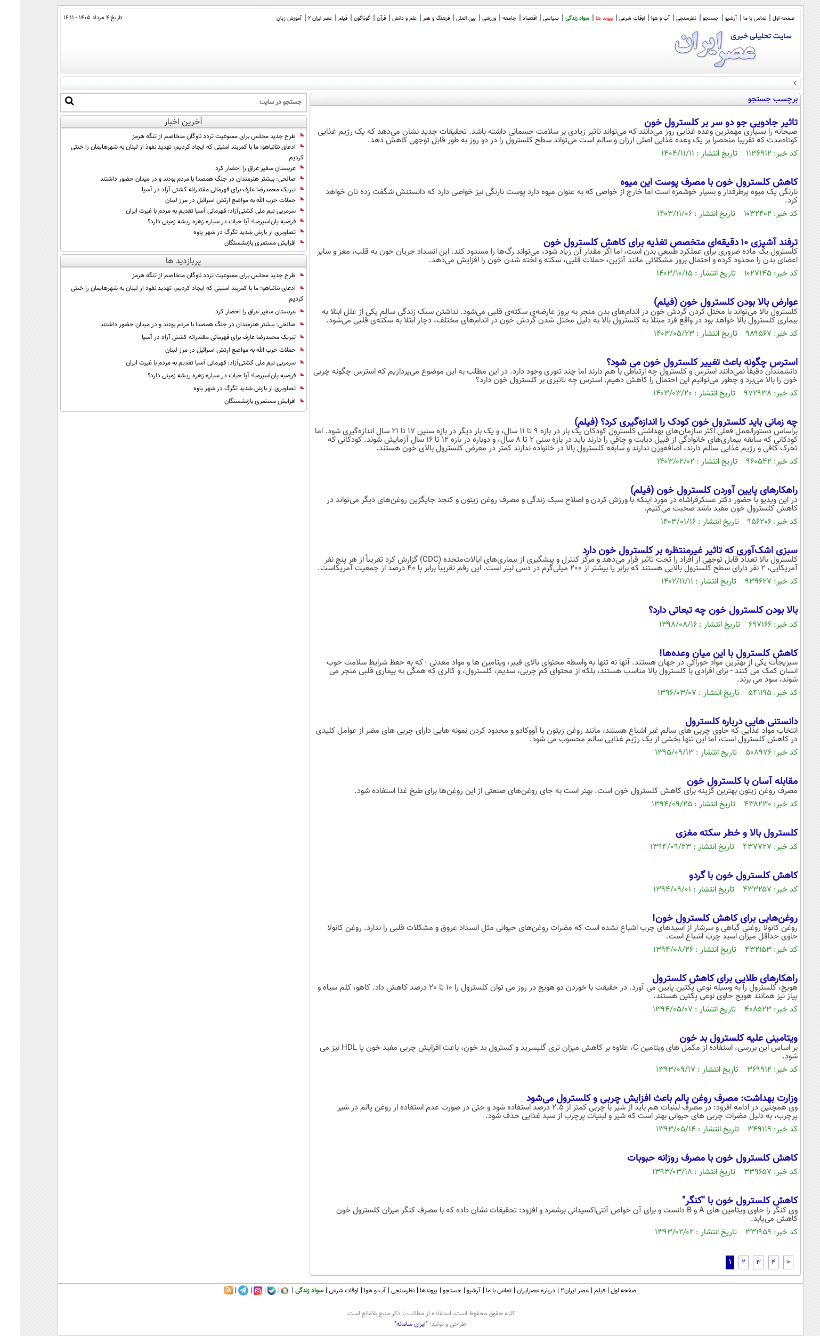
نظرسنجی (666, 18)
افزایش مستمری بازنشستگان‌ (243, 243)
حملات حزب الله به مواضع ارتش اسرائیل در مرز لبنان (214, 200)
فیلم (322, 18)
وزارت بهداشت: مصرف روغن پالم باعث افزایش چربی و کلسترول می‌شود (641, 1098)
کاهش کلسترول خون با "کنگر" (719, 1201)
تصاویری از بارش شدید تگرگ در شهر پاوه (228, 232)
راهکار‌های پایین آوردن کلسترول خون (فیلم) (693, 490)
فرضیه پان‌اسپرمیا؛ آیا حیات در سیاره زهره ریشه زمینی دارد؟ (205, 221)
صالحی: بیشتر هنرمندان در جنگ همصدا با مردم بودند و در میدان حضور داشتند (181, 179)
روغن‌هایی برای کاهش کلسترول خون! (704, 918)
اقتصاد (509, 18)
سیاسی (531, 18)
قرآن (361, 18)
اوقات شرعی (611, 18)
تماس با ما (734, 18)
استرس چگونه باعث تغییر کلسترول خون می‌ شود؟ (681, 362)
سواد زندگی (557, 18)
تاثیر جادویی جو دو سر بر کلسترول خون (700, 123)
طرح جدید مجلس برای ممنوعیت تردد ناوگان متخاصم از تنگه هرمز (197, 136)
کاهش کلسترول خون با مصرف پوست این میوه (688, 182)
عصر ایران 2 (300, 18)
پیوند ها (583, 18)
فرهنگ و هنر (416, 18)
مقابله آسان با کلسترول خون (722, 781)
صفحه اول (763, 18)
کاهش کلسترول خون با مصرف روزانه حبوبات (692, 1158)
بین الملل (446, 18)
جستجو (691, 18)
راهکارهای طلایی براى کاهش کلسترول (704, 978)
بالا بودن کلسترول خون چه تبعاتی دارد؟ (702, 610)
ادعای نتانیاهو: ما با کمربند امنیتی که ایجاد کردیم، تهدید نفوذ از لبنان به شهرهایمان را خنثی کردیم (167, 152)
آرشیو (711, 18)
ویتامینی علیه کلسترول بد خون (718, 1038)
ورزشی (469, 18)
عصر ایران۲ (554, 1290)
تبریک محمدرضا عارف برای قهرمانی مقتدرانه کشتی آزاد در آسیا (202, 190)
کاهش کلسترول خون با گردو (723, 876)
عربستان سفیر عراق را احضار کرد (239, 168)
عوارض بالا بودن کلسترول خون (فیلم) (705, 302)
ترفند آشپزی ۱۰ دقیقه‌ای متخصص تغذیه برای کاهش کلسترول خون (650, 243)
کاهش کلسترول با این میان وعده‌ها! (708, 653)
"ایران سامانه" (391, 1324)
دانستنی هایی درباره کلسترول (721, 722)
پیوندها (408, 1290)
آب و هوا (640, 18)
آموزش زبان (268, 18)
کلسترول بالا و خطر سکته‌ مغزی (716, 833)
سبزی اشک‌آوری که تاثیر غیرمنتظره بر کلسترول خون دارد (669, 551)
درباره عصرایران (516, 1290)
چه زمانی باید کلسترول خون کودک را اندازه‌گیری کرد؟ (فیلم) (665, 422)
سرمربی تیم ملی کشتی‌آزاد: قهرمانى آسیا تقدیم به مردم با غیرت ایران (194, 211)
